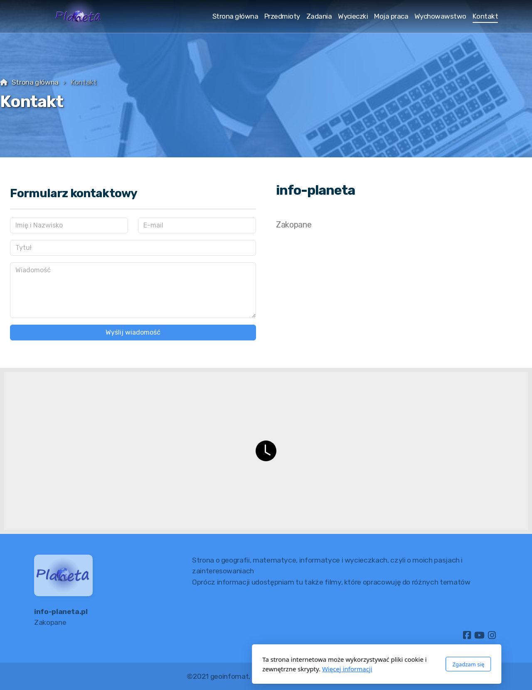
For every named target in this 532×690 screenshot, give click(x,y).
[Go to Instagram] (491, 635)
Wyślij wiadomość (133, 332)
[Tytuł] (133, 248)
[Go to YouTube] (479, 635)
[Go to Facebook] (467, 635)
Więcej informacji (237, 669)
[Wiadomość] (133, 290)
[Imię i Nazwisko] (69, 225)
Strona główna (35, 82)
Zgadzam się (358, 664)
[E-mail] (197, 225)
